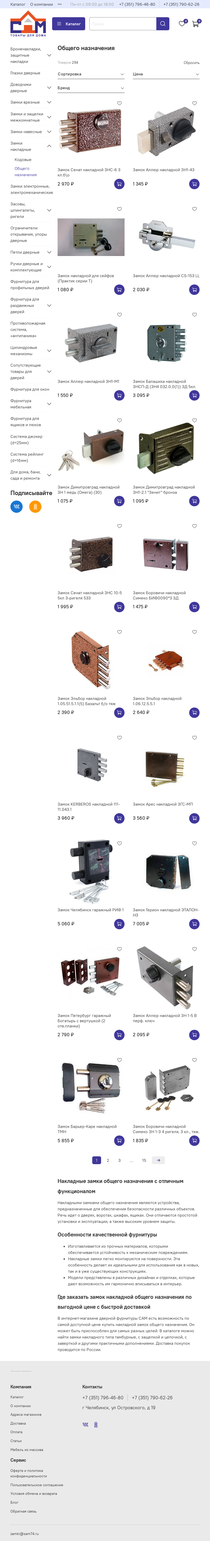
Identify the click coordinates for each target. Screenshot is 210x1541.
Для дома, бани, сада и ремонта (25, 475)
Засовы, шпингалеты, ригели (22, 210)
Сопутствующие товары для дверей (25, 371)
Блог (14, 1502)
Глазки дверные (25, 72)
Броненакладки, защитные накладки (25, 55)
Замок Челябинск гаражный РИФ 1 (91, 909)
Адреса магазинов (25, 1414)
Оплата (16, 1432)
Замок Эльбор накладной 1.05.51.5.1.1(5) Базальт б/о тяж (87, 701)
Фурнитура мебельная (20, 403)
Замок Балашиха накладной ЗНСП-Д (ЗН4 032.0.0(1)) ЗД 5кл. (164, 384)
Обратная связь (23, 1511)
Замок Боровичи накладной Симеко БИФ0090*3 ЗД (159, 595)
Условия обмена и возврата (33, 1493)
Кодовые (23, 159)
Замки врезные (25, 102)
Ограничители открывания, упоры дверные (28, 234)
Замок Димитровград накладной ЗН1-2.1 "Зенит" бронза (164, 489)
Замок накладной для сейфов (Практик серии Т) (86, 278)
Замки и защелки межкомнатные (26, 117)
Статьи (16, 1440)
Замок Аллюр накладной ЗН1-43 (163, 169)
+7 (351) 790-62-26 (181, 4)
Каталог (18, 4)
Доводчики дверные (20, 87)
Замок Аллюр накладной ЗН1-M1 (88, 381)
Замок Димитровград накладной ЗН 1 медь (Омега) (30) (89, 489)
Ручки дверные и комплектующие (26, 266)
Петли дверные (25, 252)
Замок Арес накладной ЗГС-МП (163, 804)
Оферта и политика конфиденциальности (28, 1473)
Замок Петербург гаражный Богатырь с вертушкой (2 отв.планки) (84, 1020)
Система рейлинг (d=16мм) (27, 457)
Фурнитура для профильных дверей (29, 284)
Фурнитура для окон (29, 389)
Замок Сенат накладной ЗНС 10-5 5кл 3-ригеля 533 (90, 595)
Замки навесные (26, 131)
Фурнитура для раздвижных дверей (24, 305)
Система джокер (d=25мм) (26, 439)
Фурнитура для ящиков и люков (25, 421)
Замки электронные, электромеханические (31, 189)
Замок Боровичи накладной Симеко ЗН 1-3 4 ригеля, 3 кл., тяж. (166, 1129)
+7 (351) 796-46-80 (137, 4)
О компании (41, 4)
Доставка (18, 1423)
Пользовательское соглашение (36, 1485)
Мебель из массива (26, 1449)
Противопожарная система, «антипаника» (27, 329)
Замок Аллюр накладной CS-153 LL (166, 275)
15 (144, 1160)
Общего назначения (26, 171)
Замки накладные (20, 146)
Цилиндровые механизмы (23, 350)
